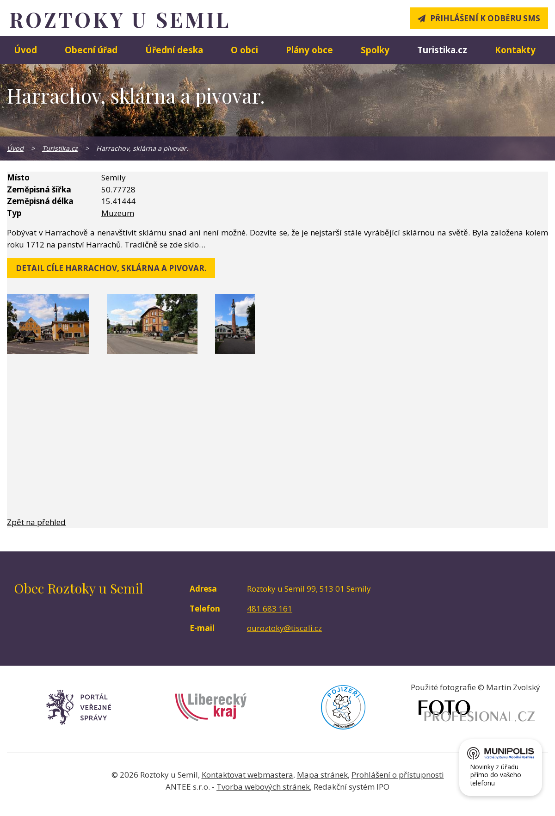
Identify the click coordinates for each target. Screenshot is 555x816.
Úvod (25, 50)
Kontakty (515, 50)
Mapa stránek (322, 774)
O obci (244, 50)
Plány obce (309, 50)
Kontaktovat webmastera (247, 774)
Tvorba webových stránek (263, 786)
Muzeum (117, 213)
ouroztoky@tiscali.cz (284, 628)
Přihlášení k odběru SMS (485, 18)
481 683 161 (269, 608)
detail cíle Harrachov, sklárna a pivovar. (111, 268)
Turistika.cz (442, 50)
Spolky (375, 50)
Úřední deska (174, 50)
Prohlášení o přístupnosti (398, 774)
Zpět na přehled (36, 522)
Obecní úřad (91, 50)
